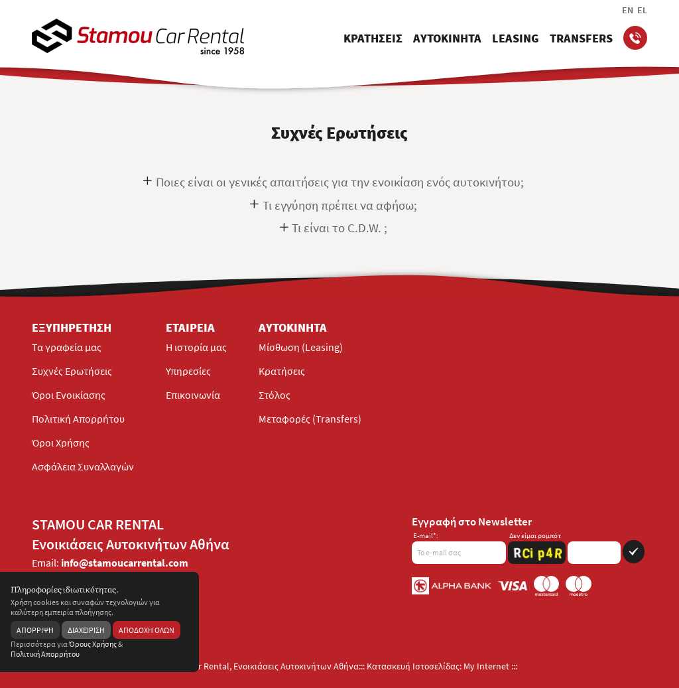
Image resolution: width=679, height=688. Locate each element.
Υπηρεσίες (188, 371)
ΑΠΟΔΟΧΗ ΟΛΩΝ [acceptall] (146, 630)
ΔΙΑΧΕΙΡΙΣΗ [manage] (86, 630)
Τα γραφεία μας (66, 347)
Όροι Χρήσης (61, 442)
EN (627, 10)
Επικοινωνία (193, 394)
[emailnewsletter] (459, 548)
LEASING (515, 38)
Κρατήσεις (282, 371)
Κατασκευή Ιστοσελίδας (413, 666)
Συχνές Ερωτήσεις (72, 371)
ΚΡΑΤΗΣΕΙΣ (372, 38)
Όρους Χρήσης (93, 644)
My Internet (486, 666)
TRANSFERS (581, 38)
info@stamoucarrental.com (124, 562)
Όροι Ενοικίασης (68, 394)
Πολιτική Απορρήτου (78, 418)
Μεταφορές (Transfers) (310, 418)
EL (642, 10)
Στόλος (274, 394)
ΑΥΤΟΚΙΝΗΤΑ (447, 38)
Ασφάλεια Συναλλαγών (83, 466)
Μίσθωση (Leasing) (301, 347)
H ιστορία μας (196, 347)
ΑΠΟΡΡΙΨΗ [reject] (35, 630)
